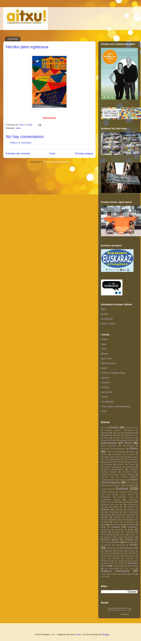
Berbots (104, 314)
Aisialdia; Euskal (131, 428)
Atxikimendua (129, 438)
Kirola (131, 529)
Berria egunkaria (108, 446)
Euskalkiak (129, 485)
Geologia (131, 510)
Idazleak (117, 517)
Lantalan (105, 387)
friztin (78, 634)
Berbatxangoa (109, 443)
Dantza (104, 454)
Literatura (115, 542)
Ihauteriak (104, 520)
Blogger (105, 634)
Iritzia (106, 522)
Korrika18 (120, 537)
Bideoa (134, 448)
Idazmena (130, 517)
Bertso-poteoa (128, 446)
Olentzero (120, 551)
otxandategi (112, 553)
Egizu (103, 309)
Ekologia (108, 464)
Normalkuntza (107, 551)
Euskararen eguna (110, 499)
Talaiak (120, 563)
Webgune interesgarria (115, 571)
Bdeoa (132, 440)
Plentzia (135, 553)
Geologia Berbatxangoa (110, 512)
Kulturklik (105, 382)
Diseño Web (124, 614)
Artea (119, 435)
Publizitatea (108, 556)
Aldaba (104, 339)
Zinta (132, 574)
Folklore (116, 507)
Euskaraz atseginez (126, 502)
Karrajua (105, 377)
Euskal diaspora (120, 480)
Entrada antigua (84, 153)
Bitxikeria (121, 452)
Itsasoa (116, 522)
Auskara (104, 440)
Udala (125, 566)
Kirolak (104, 532)
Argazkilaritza (106, 435)
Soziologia (130, 558)
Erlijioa (131, 464)
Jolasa (120, 525)
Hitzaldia (118, 515)
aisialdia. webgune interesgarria (119, 430)
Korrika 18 (133, 535)
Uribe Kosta (129, 568)
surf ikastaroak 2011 (122, 561)
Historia (107, 514)
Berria (104, 349)
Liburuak (104, 542)
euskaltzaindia (106, 489)
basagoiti (123, 440)
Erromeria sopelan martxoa (122, 474)
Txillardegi (116, 566)
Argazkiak (130, 433)
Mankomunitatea (131, 542)
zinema (124, 574)
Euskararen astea (125, 497)
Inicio (52, 153)
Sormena (116, 558)
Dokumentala (117, 454)
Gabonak (105, 509)
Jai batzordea (128, 522)
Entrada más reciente (18, 153)
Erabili (104, 368)
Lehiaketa (128, 539)
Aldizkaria (105, 433)
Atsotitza (116, 438)
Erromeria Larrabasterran (112, 469)
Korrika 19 (108, 537)
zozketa (104, 576)
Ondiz (103, 553)
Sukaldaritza (105, 561)
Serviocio (131, 556)
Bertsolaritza (119, 449)
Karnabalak (119, 530)
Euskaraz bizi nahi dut (112, 504)
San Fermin (120, 556)
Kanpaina (131, 525)
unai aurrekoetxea (112, 568)
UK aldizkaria (107, 401)
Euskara (122, 488)
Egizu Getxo (107, 358)
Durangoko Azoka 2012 (112, 462)
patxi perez (124, 553)
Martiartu (107, 545)
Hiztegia (104, 517)
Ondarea (131, 551)
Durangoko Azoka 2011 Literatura (123, 459)
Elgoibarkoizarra (108, 363)
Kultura (131, 537)
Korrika (122, 534)
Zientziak (113, 574)
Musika (134, 544)
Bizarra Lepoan (108, 323)
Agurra (103, 428)
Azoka (113, 440)
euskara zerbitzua (108, 492)
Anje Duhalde (118, 433)
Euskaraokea (106, 497)
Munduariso (106, 392)
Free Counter (115, 614)
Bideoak (110, 452)
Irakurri (135, 520)
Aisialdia (114, 427)
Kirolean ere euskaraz (123, 532)
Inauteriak (125, 520)
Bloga (132, 452)
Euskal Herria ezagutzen (119, 481)
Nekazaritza (111, 548)
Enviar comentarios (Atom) (56, 162)
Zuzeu (104, 411)
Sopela (103, 558)
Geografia (119, 510)
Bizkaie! (104, 353)
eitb (125, 462)
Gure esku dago (130, 512)
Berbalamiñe (107, 319)
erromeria (130, 467)
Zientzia (104, 574)
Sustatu (104, 397)
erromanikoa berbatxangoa (111, 467)
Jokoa (112, 525)
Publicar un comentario (21, 142)
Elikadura (120, 464)
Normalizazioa (127, 548)
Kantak (103, 527)
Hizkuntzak (130, 515)
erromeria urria (107, 477)
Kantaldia (115, 527)
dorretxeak (130, 454)
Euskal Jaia (130, 483)
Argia (103, 344)
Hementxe (49, 118)
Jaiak (18, 128)
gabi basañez (128, 507)
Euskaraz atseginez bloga (113, 373)
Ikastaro (114, 520)
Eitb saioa (134, 462)
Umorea (134, 566)
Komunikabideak (108, 534)
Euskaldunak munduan (111, 485)
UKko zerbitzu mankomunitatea (115, 406)
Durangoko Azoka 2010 (110, 457)
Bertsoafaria (105, 449)
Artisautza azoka (131, 435)
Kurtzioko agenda (110, 539)
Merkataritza (120, 545)
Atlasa (106, 438)
